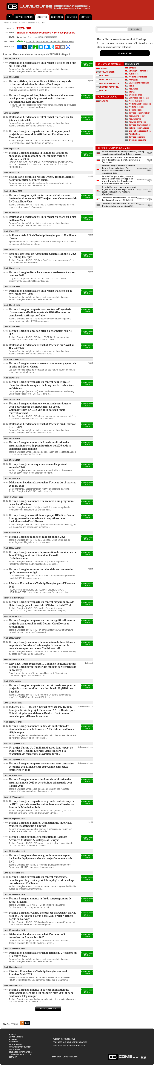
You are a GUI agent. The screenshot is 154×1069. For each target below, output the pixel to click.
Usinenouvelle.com (85, 706)
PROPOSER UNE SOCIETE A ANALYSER (69, 1045)
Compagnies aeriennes (138, 71)
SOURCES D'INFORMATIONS (20, 1052)
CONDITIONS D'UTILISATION (20, 1054)
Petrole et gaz (134, 134)
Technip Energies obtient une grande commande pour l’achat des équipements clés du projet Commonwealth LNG (40, 858)
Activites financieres (137, 122)
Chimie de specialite (137, 140)
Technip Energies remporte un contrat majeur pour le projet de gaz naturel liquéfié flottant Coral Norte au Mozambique (40, 134)
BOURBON (102, 76)
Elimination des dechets (139, 98)
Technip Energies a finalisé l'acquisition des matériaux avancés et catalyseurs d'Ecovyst (40, 824)
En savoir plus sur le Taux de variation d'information (50, 41)
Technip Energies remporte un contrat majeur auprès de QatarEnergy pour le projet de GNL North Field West (41, 603)
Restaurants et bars (137, 116)
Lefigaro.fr (89, 663)
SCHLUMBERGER (105, 72)
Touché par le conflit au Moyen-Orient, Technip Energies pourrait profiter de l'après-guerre (42, 178)
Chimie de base (135, 95)
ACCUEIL (12, 1034)
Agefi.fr (90, 81)
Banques (132, 68)
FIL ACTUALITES (15, 1044)
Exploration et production (140, 131)
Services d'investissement (140, 125)
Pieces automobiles (137, 101)
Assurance (133, 89)
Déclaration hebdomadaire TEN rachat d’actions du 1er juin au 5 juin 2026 (119, 204)
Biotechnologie (135, 110)
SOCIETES (42, 17)
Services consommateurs (139, 113)
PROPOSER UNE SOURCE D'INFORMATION (70, 1042)
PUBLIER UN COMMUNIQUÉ (64, 1039)
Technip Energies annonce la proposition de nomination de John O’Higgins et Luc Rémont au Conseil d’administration (43, 555)
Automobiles (134, 74)
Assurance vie (135, 119)
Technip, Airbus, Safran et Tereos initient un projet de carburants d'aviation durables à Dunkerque (40, 83)
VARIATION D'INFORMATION (20, 1047)
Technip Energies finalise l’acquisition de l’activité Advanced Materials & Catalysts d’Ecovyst (38, 838)
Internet (132, 92)
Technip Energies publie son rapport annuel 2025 (37, 536)
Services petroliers (27, 23)
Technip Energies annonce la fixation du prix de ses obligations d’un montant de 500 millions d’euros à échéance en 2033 (38, 156)
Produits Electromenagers (140, 104)
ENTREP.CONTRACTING (108, 83)
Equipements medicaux (139, 83)
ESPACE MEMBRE (24, 17)
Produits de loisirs (136, 107)
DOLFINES (102, 91)
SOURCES (71, 17)
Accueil (6, 23)
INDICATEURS (14, 1049)
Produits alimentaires (138, 77)
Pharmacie (133, 80)
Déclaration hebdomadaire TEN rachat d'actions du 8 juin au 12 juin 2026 (119, 199)
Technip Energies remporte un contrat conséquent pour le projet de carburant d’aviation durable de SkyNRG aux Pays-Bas (42, 688)
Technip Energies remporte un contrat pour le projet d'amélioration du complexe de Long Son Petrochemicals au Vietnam (41, 385)
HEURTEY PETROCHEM (107, 87)
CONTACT (86, 17)
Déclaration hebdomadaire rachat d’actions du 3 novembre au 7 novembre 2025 (37, 936)
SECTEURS (57, 17)
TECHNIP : (20, 1024)
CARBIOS (102, 101)
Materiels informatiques (139, 128)
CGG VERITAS (104, 79)
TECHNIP (41, 23)
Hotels (131, 86)
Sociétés (14, 23)
